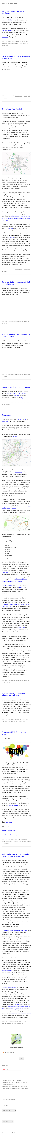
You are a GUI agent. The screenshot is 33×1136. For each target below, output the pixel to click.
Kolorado (13, 841)
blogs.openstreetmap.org (8, 1099)
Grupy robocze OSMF (20, 1021)
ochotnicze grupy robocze (16, 1009)
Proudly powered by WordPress (9, 1133)
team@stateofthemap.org (9, 835)
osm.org (4, 1023)
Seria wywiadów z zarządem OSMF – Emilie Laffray (16, 335)
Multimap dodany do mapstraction (16, 387)
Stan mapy (6, 415)
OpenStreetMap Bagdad (12, 109)
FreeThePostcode (7, 585)
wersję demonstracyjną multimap (17, 393)
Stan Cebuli (5, 421)
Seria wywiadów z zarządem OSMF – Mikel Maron (16, 283)
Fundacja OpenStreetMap (9, 987)
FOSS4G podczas (13, 805)
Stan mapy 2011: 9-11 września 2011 (14, 733)
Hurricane (6, 843)
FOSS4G (8, 841)
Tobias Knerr (19, 1023)
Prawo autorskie (13, 43)
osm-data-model (7, 970)
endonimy (11, 237)
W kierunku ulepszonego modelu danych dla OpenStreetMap (15, 855)
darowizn (18, 1004)
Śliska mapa (18, 472)
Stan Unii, (20, 419)
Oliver (5, 98)
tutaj (21, 398)
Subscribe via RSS (9, 1052)
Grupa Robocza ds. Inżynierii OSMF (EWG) (14, 930)
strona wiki (21, 627)
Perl (25, 419)
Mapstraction (18, 402)
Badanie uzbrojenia (20, 41)
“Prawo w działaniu (7, 20)
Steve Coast (5, 45)
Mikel (5, 271)
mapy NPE (22, 587)
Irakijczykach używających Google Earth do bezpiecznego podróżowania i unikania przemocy (16, 218)
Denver (4, 841)
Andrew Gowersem (7, 30)
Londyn (15, 436)
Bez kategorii (18, 96)
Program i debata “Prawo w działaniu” (13, 12)
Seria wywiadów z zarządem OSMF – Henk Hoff (16, 57)
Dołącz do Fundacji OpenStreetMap (21, 1013)
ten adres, (5, 37)
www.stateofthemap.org (9, 830)
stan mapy (9, 822)
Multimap (16, 395)
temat (11, 229)
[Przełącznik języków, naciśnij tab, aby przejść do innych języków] (11, 1069)
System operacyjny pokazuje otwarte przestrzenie (13, 694)
